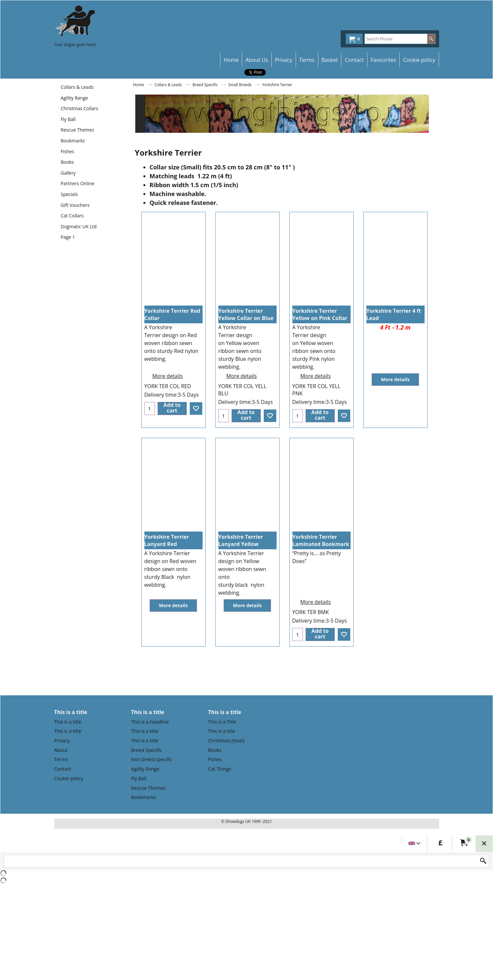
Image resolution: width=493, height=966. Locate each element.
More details (167, 374)
